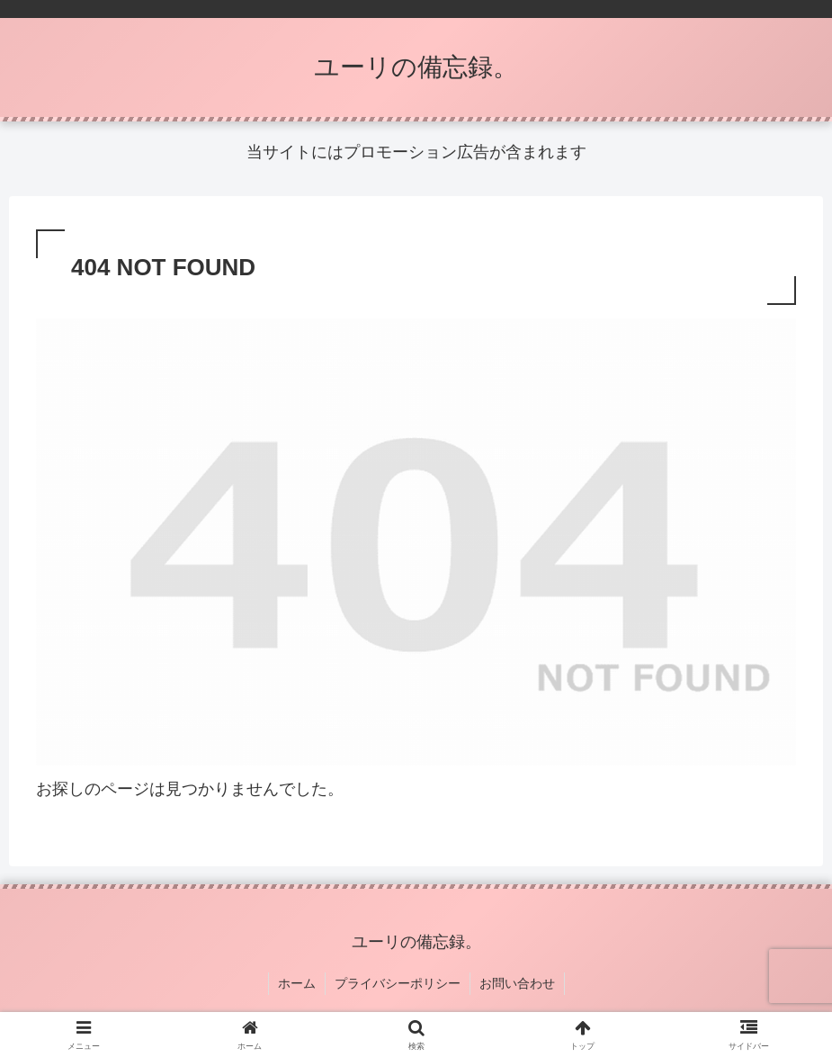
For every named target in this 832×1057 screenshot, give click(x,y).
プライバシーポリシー (398, 983)
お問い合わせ (517, 983)
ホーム (297, 983)
